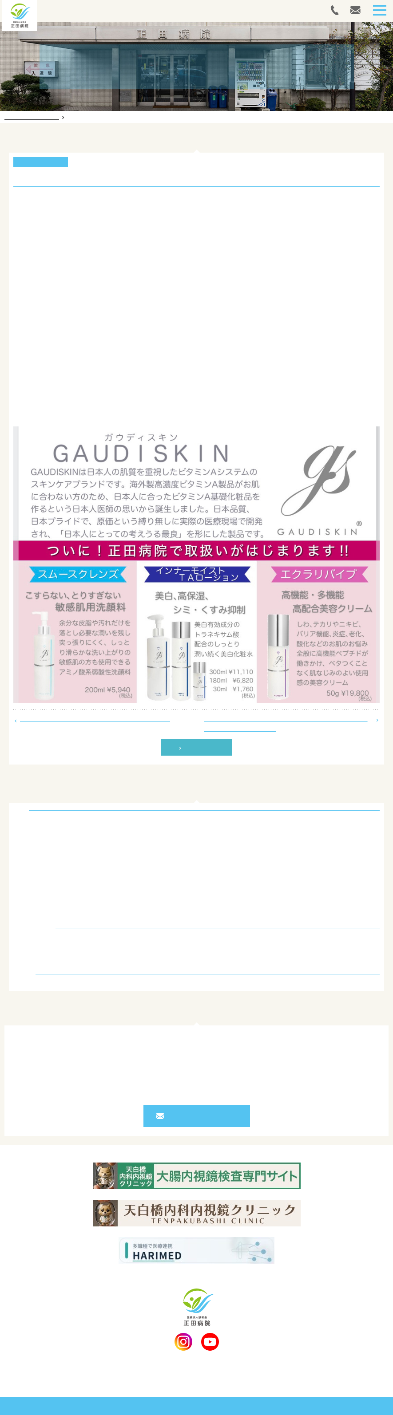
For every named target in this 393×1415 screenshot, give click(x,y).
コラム (29, 957)
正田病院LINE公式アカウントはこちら (66, 411)
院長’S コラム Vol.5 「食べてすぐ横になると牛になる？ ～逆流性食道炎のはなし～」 (286, 723)
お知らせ (32, 942)
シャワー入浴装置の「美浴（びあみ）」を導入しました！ (95, 718)
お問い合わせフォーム (201, 1116)
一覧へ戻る (200, 747)
